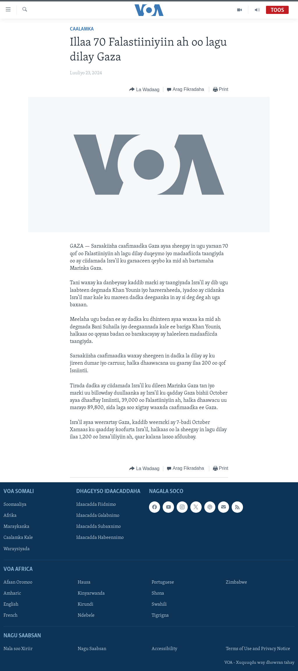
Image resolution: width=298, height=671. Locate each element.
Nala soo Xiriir (18, 649)
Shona (158, 593)
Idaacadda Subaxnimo (98, 526)
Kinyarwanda (91, 593)
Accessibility (164, 649)
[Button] (144, 89)
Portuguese (163, 582)
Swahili (159, 604)
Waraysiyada (16, 548)
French (10, 615)
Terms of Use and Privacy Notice (258, 649)
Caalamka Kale (18, 537)
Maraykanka (16, 526)
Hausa (84, 582)
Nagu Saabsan (92, 649)
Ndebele (86, 615)
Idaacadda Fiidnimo (96, 504)
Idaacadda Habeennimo (100, 537)
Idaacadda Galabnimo (97, 515)
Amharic (12, 593)
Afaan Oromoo (17, 582)
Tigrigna (160, 615)
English (10, 604)
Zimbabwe (236, 582)
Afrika (10, 515)
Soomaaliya (14, 504)
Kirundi (85, 604)
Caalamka (82, 29)
